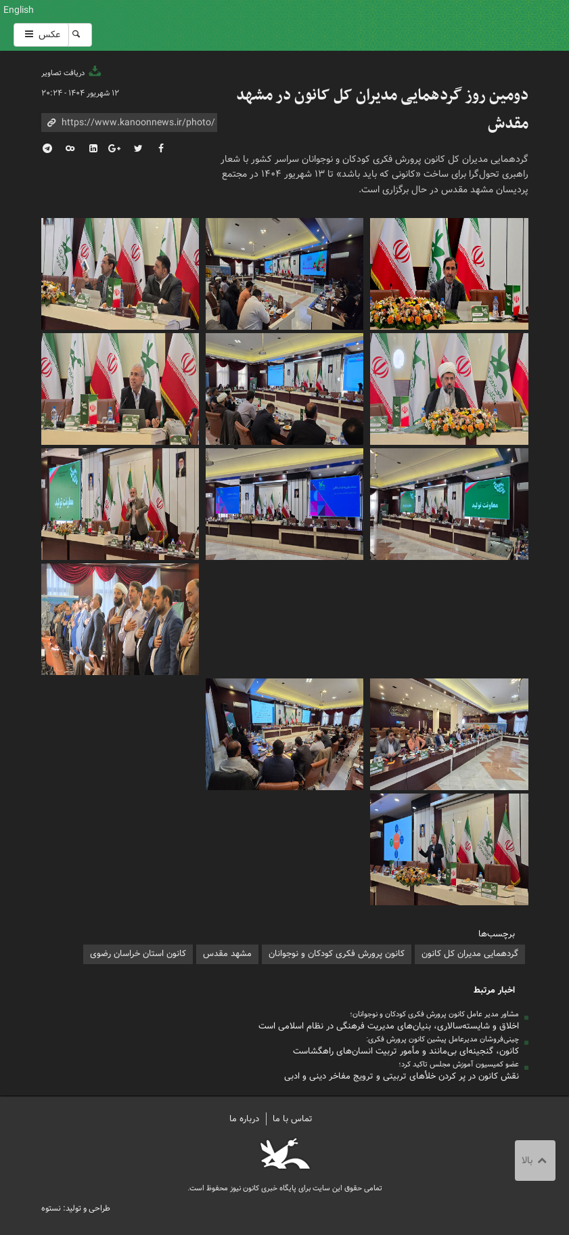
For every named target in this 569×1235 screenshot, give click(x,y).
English (18, 10)
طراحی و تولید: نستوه (75, 1208)
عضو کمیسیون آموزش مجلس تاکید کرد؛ (459, 1064)
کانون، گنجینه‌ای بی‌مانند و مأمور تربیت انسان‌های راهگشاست (406, 1051)
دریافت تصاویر (72, 73)
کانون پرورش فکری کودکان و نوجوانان (367, 25)
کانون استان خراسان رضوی (138, 954)
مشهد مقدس (227, 954)
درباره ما (244, 1119)
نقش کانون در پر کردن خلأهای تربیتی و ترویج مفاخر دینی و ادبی (401, 1076)
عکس (41, 34)
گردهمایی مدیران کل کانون (470, 954)
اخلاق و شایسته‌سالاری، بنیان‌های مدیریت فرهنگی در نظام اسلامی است (388, 1026)
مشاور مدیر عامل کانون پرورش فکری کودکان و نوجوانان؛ (434, 1014)
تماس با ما (293, 1119)
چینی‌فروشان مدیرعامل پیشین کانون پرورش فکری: (442, 1039)
